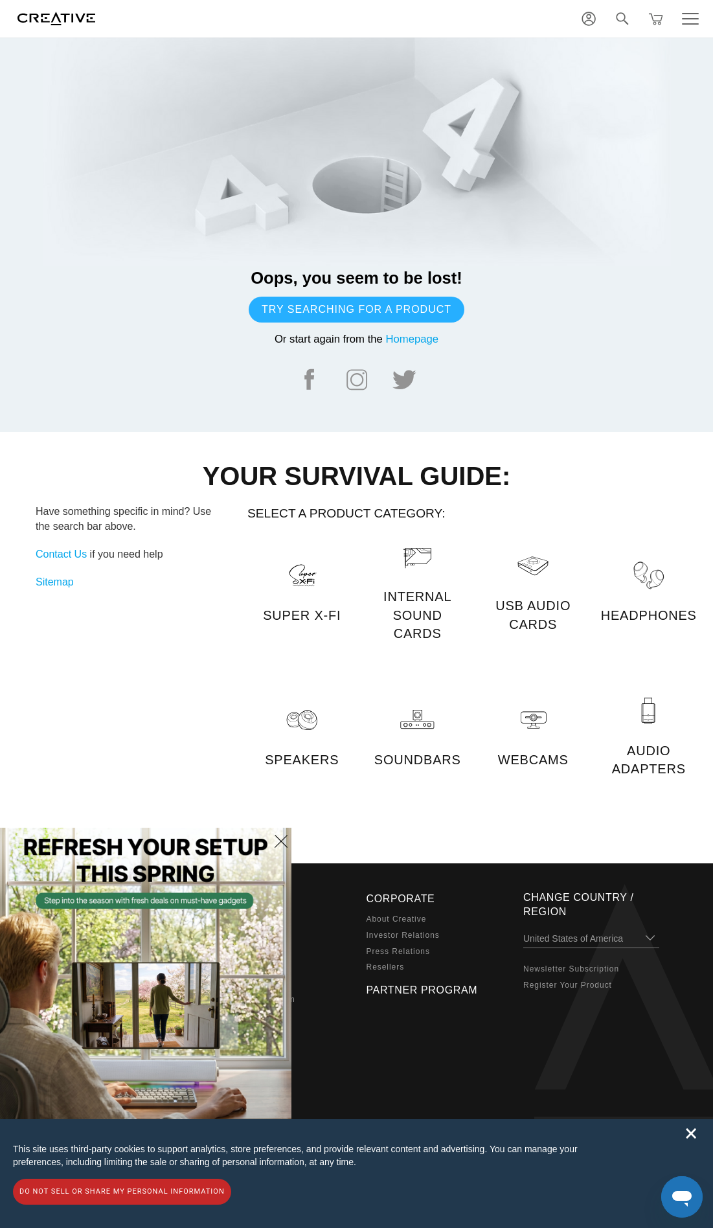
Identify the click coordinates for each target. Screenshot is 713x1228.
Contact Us (61, 554)
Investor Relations (403, 935)
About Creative (397, 919)
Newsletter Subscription (571, 968)
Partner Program (422, 989)
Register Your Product (567, 985)
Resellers (386, 967)
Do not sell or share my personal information (122, 1191)
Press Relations (398, 951)
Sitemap (55, 581)
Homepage (411, 339)
